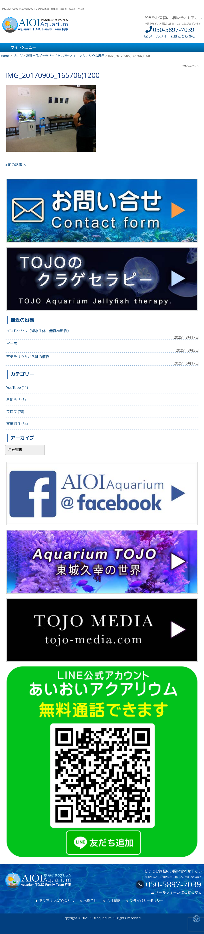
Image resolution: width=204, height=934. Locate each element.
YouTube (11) (17, 387)
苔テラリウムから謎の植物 (27, 356)
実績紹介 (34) (17, 423)
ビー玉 (11, 344)
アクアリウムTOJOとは (56, 900)
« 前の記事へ (15, 164)
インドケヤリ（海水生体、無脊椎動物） (38, 331)
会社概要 (113, 900)
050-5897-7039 (169, 29)
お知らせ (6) (16, 399)
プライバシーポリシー (146, 900)
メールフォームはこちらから (170, 36)
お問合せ (90, 900)
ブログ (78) (15, 411)
